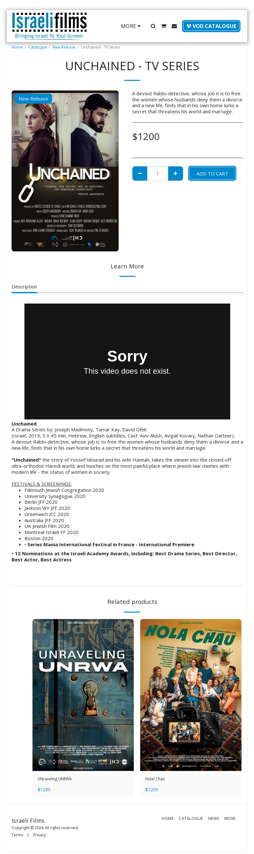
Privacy (39, 836)
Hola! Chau (156, 779)
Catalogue (37, 47)
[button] (153, 26)
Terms (17, 836)
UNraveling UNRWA (59, 779)
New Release (64, 47)
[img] (83, 695)
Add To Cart (212, 173)
